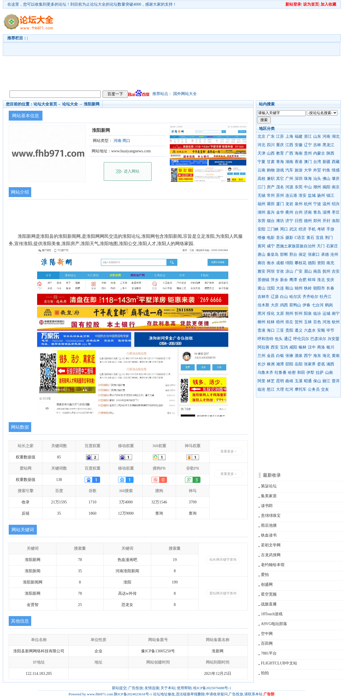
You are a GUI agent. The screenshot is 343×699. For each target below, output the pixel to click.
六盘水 (310, 330)
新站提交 (119, 688)
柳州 (261, 322)
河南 (326, 136)
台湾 (317, 162)
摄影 (289, 238)
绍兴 (336, 204)
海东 (317, 356)
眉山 (308, 271)
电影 (271, 238)
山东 (317, 136)
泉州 (299, 204)
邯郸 (284, 254)
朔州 (289, 313)
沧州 (334, 254)
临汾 (317, 313)
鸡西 (284, 305)
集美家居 (269, 496)
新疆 (326, 162)
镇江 (330, 195)
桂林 (271, 322)
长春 (330, 288)
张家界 (310, 364)
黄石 (310, 238)
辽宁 (308, 145)
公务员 (314, 389)
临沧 (261, 389)
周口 (284, 229)
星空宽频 (269, 594)
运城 (326, 313)
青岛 (317, 212)
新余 (284, 280)
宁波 (317, 204)
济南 (308, 212)
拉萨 (320, 372)
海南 (299, 153)
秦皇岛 (273, 254)
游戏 (280, 170)
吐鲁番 (280, 372)
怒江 (271, 389)
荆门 (329, 238)
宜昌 (320, 238)
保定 (302, 254)
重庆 (280, 145)
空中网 (267, 634)
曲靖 (289, 381)
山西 (271, 153)
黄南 (336, 356)
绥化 (271, 313)
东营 (261, 221)
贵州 (308, 153)
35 (59, 513)
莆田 (271, 204)
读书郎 (267, 506)
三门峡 (273, 229)
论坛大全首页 (45, 104)
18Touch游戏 (272, 614)
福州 (261, 204)
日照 (299, 221)
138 (59, 480)
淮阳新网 (92, 104)
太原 (280, 313)
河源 (289, 187)
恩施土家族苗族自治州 (295, 246)
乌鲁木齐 (265, 372)
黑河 (261, 313)
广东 (271, 136)
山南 (329, 372)
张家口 (314, 254)
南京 (336, 187)
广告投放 (135, 688)
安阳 (261, 229)
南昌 (317, 271)
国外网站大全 (185, 94)
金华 (280, 212)
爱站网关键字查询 (222, 593)
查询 (159, 513)
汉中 (312, 347)
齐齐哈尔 (310, 297)
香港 (299, 162)
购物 (271, 170)
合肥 (302, 280)
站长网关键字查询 (222, 560)
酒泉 (299, 356)
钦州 (336, 322)
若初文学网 (271, 545)
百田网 (267, 643)
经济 (302, 229)
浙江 (308, 136)
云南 (261, 170)
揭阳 (326, 187)
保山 (317, 381)
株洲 (271, 364)
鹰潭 (293, 280)
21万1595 (59, 502)
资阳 (321, 263)
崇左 (289, 322)
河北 (261, 145)
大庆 (275, 305)
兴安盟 (333, 339)
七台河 (318, 305)
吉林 (317, 145)
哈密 (292, 372)
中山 (308, 187)
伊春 (306, 305)
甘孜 (280, 271)
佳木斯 (263, 305)
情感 (336, 170)
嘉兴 (271, 212)
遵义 (299, 330)
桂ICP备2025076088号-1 (212, 688)
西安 (275, 347)
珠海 (308, 179)
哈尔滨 (295, 297)
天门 (321, 246)
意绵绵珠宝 (271, 515)
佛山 (326, 179)
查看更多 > (228, 451)
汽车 (289, 170)
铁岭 (308, 288)
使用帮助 (184, 688)
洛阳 (336, 221)
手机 (312, 229)
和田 (301, 372)
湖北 (336, 136)
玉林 (308, 322)
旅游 (299, 170)
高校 (261, 179)
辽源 (275, 297)
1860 (92, 513)
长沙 (261, 364)
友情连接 (152, 688)
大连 (280, 288)
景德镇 (263, 280)
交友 (325, 389)
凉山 (289, 271)
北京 (261, 136)
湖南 (289, 162)
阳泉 (308, 313)
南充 (330, 263)
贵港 (261, 330)
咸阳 (293, 347)
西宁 (308, 356)
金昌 (271, 356)
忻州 (299, 313)
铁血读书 (269, 535)
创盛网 (267, 584)
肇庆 (336, 179)
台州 (299, 212)
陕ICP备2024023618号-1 (133, 694)
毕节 (330, 330)
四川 (271, 145)
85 (59, 457)
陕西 (330, 153)
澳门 (308, 162)
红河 (289, 389)
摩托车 (300, 389)
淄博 (326, 212)
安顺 (321, 330)
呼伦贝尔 (301, 339)
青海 (280, 162)
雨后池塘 (269, 525)
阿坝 (271, 271)
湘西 (330, 364)
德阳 (312, 263)
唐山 (261, 254)
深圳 (299, 179)
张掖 (289, 356)
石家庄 (332, 246)
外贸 (317, 170)
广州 (289, 179)
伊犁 (310, 372)
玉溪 (299, 381)
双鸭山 (295, 305)
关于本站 (168, 688)
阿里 (261, 381)
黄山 (261, 288)
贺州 (299, 322)
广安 (299, 271)
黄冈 (261, 246)
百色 (317, 322)
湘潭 (280, 364)
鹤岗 (329, 305)
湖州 (261, 212)
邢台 (293, 254)
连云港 (291, 195)
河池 (326, 322)
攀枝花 (300, 263)
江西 (289, 145)
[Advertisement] (176, 48)
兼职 (271, 179)
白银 (280, 356)
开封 (326, 221)
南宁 (336, 313)
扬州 (321, 195)
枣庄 (336, 212)
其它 (280, 179)
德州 (308, 221)
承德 (325, 254)
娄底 (321, 364)
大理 (280, 389)
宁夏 (261, 162)
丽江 (326, 381)
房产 (271, 187)
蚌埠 (312, 280)
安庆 (330, 280)
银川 (330, 347)
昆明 (280, 381)
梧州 (280, 322)
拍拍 (265, 673)
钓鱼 (326, 170)
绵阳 (289, 263)
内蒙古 (319, 153)
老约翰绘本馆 (273, 565)
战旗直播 (269, 604)
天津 (261, 153)
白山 (284, 297)
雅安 (261, 271)
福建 (299, 136)
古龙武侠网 (271, 555)
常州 (271, 195)
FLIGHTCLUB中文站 (279, 663)
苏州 (280, 195)
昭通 (308, 381)
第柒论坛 (269, 486)
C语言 (300, 238)
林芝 (271, 381)
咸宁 (271, 246)
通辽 (288, 339)
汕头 (317, 179)
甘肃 (271, 162)
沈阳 (271, 288)
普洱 (336, 381)
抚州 (326, 271)
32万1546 (159, 502)
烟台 (271, 221)
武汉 (293, 229)
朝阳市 (319, 288)
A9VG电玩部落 (274, 624)
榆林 (302, 347)
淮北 (321, 280)
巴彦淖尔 (318, 339)
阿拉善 (263, 347)
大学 (308, 170)
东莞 (299, 187)
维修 (261, 238)
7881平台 (269, 653)
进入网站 (131, 171)
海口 (271, 330)
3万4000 (126, 502)
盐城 (312, 195)
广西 (289, 153)
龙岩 (289, 204)
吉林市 (263, 297)
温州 (326, 204)
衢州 (289, 212)
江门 (261, 187)
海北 (326, 356)
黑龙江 (328, 145)
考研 (321, 229)
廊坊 (261, 263)
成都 (280, 263)
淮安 (302, 195)
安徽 (299, 145)
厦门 (280, 204)
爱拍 (265, 575)
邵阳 (289, 364)
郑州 (317, 221)
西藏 (336, 162)
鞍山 (289, 288)
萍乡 (275, 280)
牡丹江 (325, 297)
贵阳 (289, 330)
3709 (193, 502)
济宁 (289, 221)
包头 (279, 339)
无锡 (261, 195)
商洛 (321, 347)
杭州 (308, 204)
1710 (92, 502)
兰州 (261, 356)
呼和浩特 (265, 339)
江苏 (280, 136)
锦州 (299, 288)
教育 (280, 153)
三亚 (280, 330)
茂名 (280, 187)
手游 (330, 229)
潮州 (317, 187)
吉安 (336, 271)
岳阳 (299, 364)
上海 (289, 136)
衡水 (271, 263)
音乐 (280, 238)
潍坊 (280, 221)
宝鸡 (284, 347)
